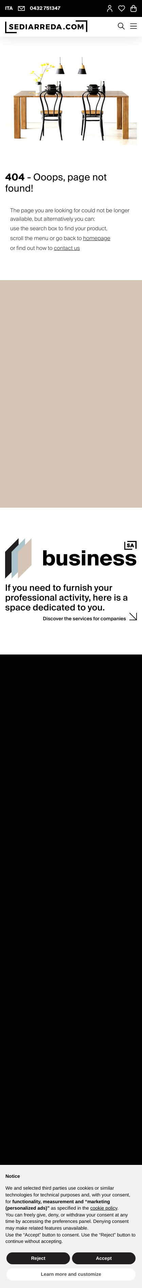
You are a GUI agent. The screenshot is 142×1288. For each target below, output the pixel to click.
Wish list (14, 913)
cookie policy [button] (103, 1208)
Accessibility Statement (92, 1145)
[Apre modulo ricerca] (121, 27)
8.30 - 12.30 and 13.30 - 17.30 (35, 671)
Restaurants (17, 1049)
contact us (67, 248)
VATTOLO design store (28, 686)
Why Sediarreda (21, 724)
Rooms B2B (17, 1041)
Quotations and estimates (32, 1071)
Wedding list (18, 845)
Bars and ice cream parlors (33, 1056)
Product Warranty (23, 777)
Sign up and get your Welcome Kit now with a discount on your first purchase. (70, 1104)
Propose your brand (25, 739)
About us (14, 717)
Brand (11, 996)
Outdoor (13, 1064)
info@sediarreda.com (79, 1162)
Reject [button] (38, 1258)
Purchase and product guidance (38, 770)
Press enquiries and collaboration (40, 732)
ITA (9, 8)
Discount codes (21, 906)
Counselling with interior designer (40, 838)
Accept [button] (104, 1258)
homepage (96, 238)
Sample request (21, 853)
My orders (15, 898)
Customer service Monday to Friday (42, 664)
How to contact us (24, 679)
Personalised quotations (30, 860)
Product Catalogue (24, 988)
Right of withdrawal (25, 785)
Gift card (14, 1011)
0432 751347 (45, 8)
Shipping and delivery (28, 800)
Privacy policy (29, 1138)
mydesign (26, 944)
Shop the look (19, 951)
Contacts (19, 653)
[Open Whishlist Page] (121, 8)
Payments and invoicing (30, 792)
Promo (12, 1003)
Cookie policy (82, 1138)
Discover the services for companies (84, 576)
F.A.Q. (11, 808)
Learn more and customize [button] (71, 1274)
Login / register (21, 891)
